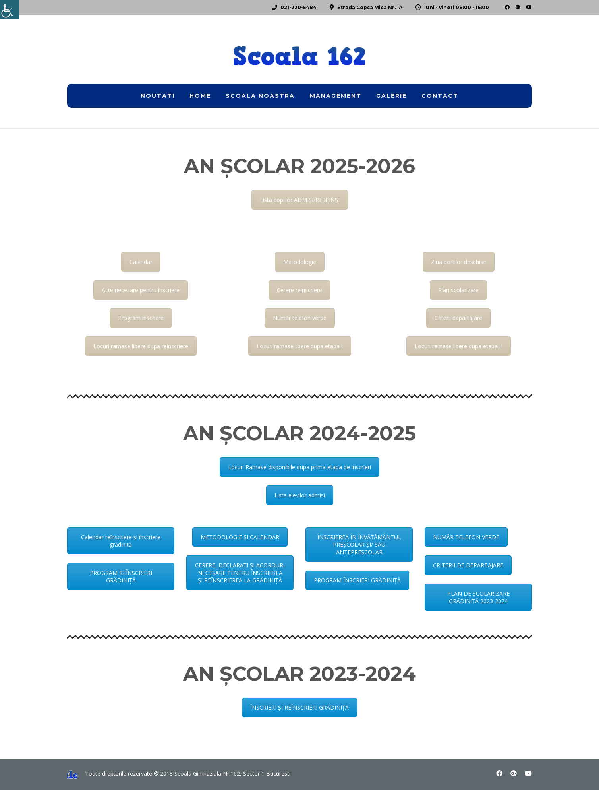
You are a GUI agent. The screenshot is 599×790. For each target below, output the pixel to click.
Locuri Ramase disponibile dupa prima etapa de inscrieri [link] (299, 467)
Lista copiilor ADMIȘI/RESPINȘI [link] (300, 200)
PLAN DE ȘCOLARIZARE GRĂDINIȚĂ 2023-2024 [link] (478, 597)
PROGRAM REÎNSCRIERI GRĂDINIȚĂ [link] (121, 576)
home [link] (200, 95)
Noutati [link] (158, 95)
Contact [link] (439, 95)
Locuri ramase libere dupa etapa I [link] (300, 346)
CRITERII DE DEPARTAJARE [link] (468, 565)
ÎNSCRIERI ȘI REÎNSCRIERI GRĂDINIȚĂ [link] (299, 707)
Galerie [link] (391, 95)
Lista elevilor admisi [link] (299, 495)
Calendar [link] (140, 262)
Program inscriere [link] (141, 318)
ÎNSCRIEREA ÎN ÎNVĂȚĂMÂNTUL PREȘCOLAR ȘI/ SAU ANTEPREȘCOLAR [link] (359, 544)
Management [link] (335, 95)
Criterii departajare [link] (458, 318)
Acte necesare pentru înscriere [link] (141, 290)
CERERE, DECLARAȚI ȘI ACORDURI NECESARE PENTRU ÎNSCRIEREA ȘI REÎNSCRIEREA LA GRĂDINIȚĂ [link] (240, 572)
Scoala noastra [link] (260, 95)
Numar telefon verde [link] (300, 318)
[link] (9, 9)
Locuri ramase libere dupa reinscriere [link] (140, 346)
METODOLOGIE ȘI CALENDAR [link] (240, 537)
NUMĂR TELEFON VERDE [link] (466, 537)
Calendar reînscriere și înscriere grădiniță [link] (120, 540)
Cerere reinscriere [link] (299, 290)
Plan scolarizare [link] (458, 290)
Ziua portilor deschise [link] (458, 262)
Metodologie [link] (299, 262)
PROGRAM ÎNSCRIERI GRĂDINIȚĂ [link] (357, 580)
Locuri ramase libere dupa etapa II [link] (458, 346)
